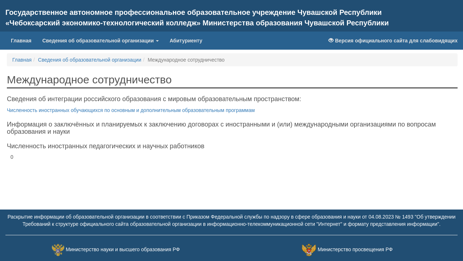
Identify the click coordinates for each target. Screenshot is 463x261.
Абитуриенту (186, 41)
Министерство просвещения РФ (355, 249)
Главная (21, 41)
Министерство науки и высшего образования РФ (123, 249)
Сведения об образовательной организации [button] (100, 41)
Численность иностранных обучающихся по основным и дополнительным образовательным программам (131, 110)
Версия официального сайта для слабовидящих (393, 41)
